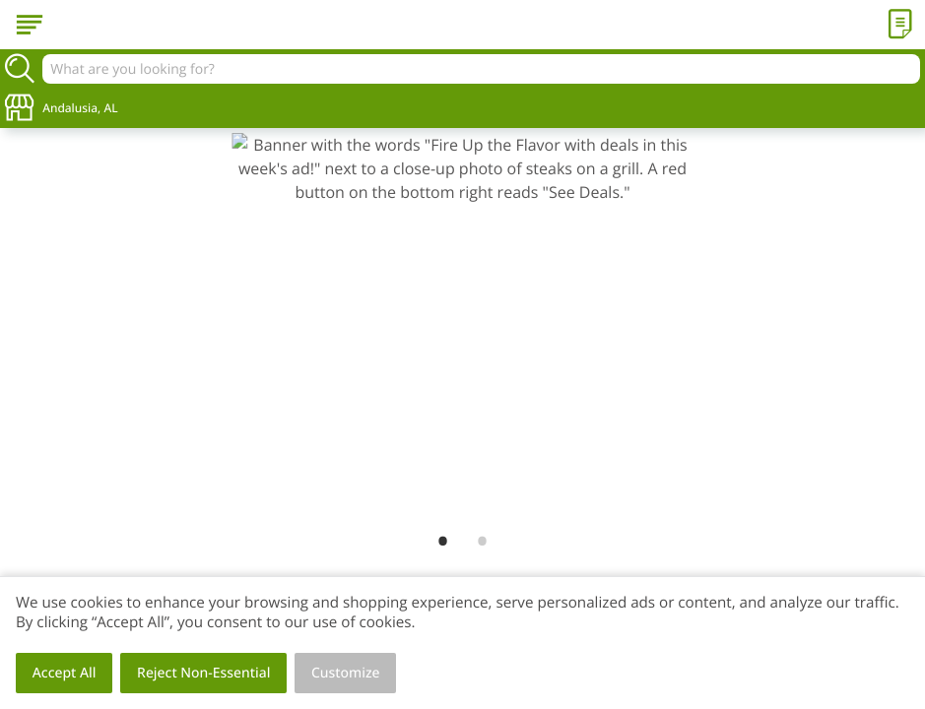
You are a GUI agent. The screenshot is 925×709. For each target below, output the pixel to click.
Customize (345, 673)
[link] (462, 327)
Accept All (65, 673)
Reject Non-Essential (203, 673)
